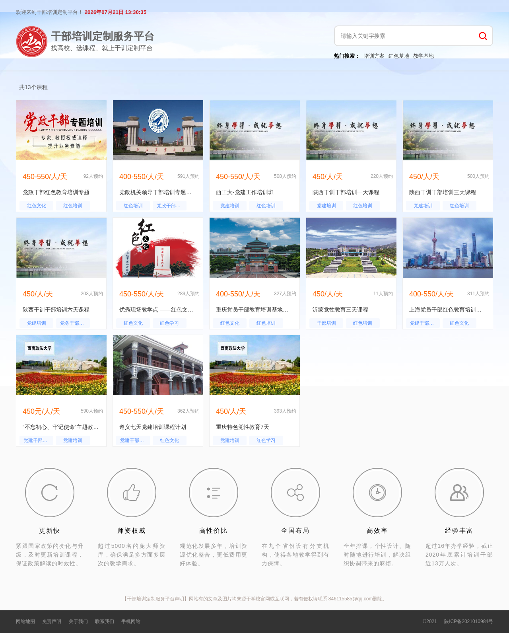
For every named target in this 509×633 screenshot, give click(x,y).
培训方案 (374, 56)
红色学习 (169, 323)
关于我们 (78, 621)
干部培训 (326, 323)
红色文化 (36, 205)
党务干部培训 (74, 323)
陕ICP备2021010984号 (468, 621)
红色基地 (399, 56)
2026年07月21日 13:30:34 (115, 12)
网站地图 (25, 621)
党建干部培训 (424, 323)
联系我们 (104, 621)
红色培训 (72, 205)
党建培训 (229, 205)
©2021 (430, 621)
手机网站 (130, 621)
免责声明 (51, 621)
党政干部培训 (171, 205)
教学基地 (423, 56)
